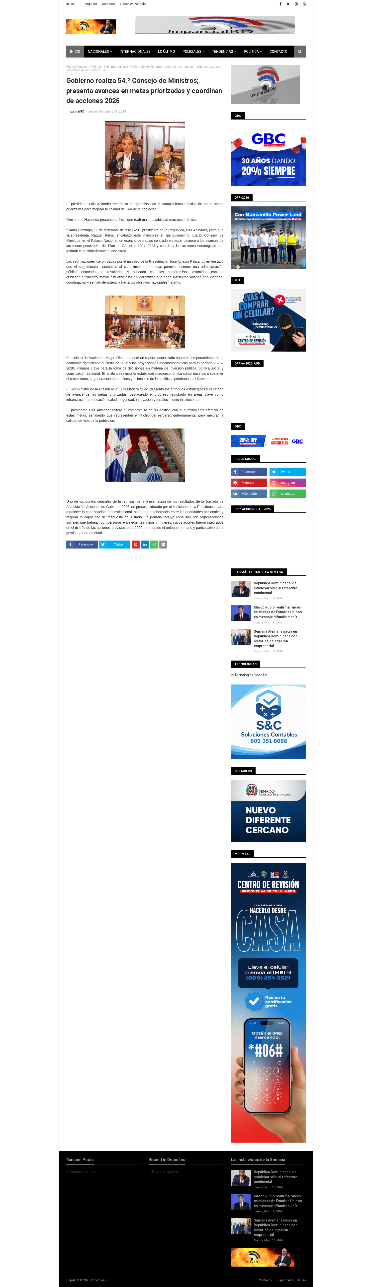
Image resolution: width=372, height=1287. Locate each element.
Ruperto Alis (285, 1280)
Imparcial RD (75, 111)
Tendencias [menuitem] (222, 52)
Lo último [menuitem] (166, 52)
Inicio (70, 4)
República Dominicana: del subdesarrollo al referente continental (275, 588)
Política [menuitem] (251, 52)
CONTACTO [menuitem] (278, 52)
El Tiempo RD (88, 4)
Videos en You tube (133, 4)
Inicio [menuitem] (75, 52)
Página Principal (77, 66)
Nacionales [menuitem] (98, 52)
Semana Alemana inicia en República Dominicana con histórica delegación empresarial (275, 638)
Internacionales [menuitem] (135, 52)
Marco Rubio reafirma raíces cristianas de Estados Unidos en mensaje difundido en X (278, 612)
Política (96, 66)
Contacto (108, 4)
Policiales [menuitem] (192, 52)
